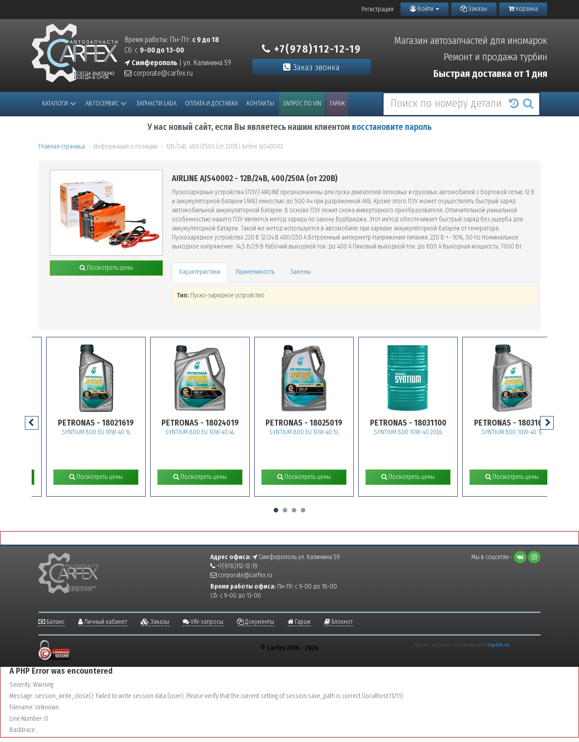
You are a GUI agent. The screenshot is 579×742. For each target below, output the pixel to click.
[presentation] (31, 423)
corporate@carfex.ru (158, 73)
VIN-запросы (203, 622)
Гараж (337, 103)
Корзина (523, 9)
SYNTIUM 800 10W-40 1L (526, 432)
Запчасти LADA (156, 103)
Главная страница (61, 146)
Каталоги (59, 103)
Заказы (473, 9)
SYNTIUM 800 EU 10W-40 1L (109, 432)
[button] (275, 510)
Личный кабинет (102, 622)
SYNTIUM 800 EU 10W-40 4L (214, 432)
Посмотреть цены (106, 268)
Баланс (51, 622)
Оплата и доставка (211, 103)
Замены (300, 272)
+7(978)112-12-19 (311, 49)
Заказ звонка (311, 67)
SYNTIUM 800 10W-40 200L (421, 432)
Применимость (255, 272)
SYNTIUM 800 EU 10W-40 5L (318, 432)
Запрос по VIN (302, 103)
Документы (255, 622)
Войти (424, 9)
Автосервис (106, 103)
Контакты (260, 103)
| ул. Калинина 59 (177, 62)
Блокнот (338, 622)
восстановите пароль (392, 127)
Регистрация (377, 9)
